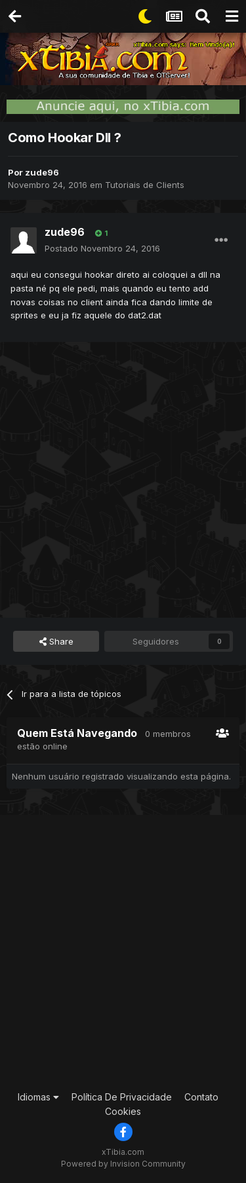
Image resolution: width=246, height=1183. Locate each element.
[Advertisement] (123, 478)
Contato (201, 1096)
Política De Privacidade (122, 1096)
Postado (102, 248)
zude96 (42, 172)
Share (56, 641)
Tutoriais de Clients (144, 184)
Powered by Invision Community (123, 1164)
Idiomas (38, 1096)
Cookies (123, 1111)
